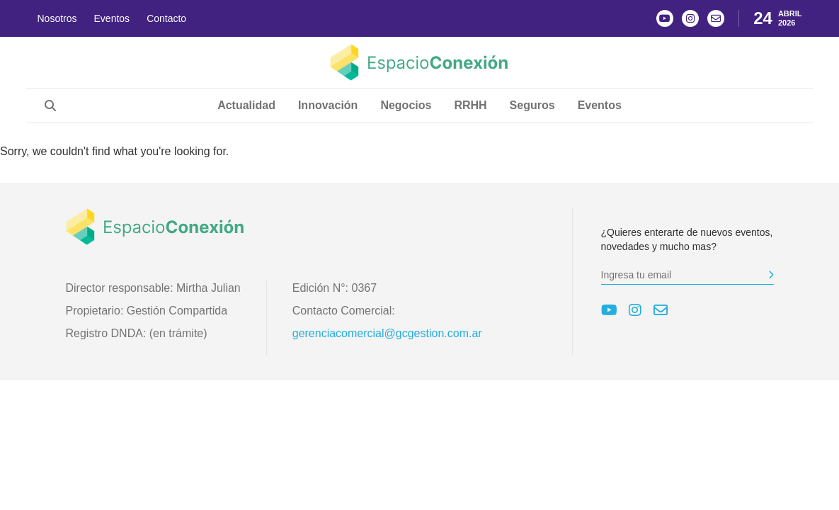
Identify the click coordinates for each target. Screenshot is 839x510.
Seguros (532, 105)
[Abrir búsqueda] (50, 105)
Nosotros (57, 18)
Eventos (112, 18)
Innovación (328, 105)
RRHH (470, 105)
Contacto (166, 18)
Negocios (405, 105)
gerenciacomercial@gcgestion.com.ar (387, 333)
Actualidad (246, 105)
